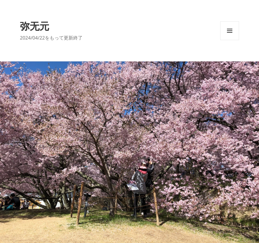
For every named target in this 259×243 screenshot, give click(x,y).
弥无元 (34, 25)
